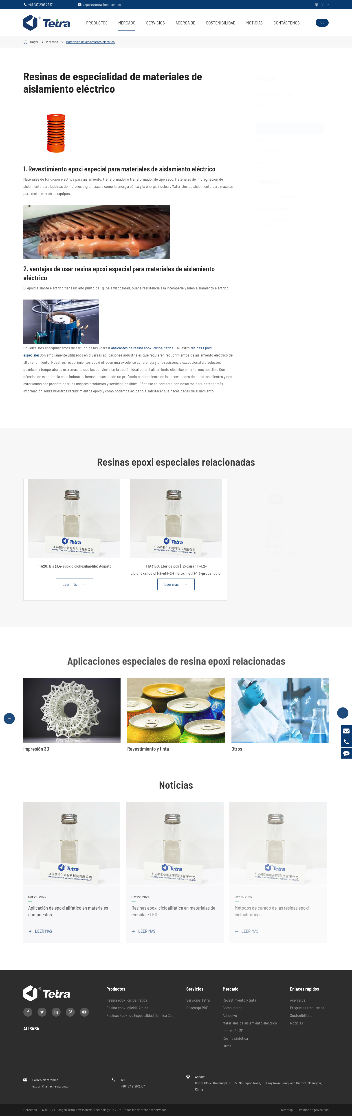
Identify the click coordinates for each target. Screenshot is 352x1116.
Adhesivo (268, 116)
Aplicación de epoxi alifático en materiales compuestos (65, 911)
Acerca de (185, 22)
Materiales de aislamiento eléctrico (90, 41)
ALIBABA (31, 1028)
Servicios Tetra (198, 1000)
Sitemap (287, 1109)
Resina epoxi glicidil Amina (279, 208)
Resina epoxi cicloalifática (279, 196)
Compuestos (271, 105)
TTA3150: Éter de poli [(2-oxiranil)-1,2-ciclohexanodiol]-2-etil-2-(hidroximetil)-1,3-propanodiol (176, 572)
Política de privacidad (314, 1109)
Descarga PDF (197, 1007)
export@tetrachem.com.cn (102, 4)
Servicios (155, 22)
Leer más (74, 587)
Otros (265, 162)
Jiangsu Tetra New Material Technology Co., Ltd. (89, 1109)
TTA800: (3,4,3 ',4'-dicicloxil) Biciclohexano (277, 568)
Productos (97, 22)
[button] (9, 721)
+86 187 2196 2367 (40, 4)
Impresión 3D (271, 139)
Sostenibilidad (220, 22)
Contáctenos (286, 22)
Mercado (126, 22)
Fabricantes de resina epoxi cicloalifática (141, 347)
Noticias (254, 22)
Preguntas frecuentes (307, 1007)
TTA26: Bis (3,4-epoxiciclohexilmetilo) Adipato (74, 568)
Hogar (34, 41)
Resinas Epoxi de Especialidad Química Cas (139, 1015)
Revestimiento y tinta (278, 94)
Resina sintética (274, 151)
